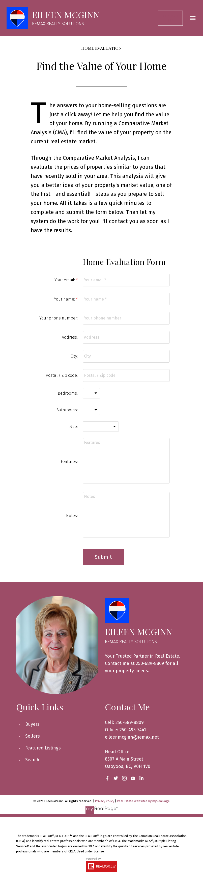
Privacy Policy (104, 801)
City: (74, 356)
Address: (70, 337)
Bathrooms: (67, 410)
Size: (74, 426)
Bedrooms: (68, 393)
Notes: (72, 515)
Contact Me (171, 18)
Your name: (65, 299)
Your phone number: (58, 318)
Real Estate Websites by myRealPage (143, 801)
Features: (69, 461)
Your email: (65, 280)
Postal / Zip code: (62, 375)
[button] (171, 18)
